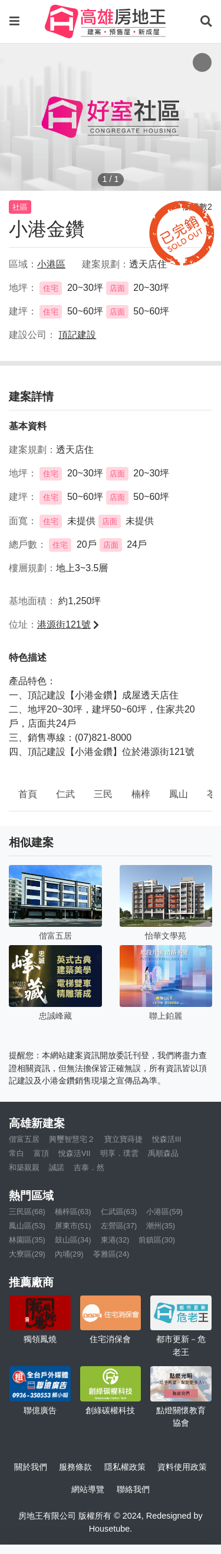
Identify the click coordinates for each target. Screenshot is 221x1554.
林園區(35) (27, 1239)
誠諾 (56, 1167)
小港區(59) (164, 1211)
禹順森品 (163, 1153)
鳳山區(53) (27, 1225)
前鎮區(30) (156, 1239)
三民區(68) (27, 1211)
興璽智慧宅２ (72, 1139)
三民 (103, 794)
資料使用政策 (182, 1467)
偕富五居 (24, 1139)
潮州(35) (160, 1225)
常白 (16, 1153)
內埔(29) (69, 1254)
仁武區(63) (119, 1211)
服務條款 (75, 1467)
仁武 (65, 794)
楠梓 (140, 794)
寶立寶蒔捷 (123, 1139)
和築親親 (24, 1167)
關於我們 (30, 1467)
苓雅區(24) (111, 1254)
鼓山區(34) (73, 1239)
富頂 (41, 1153)
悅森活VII (74, 1153)
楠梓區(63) (73, 1211)
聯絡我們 (133, 1489)
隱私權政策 (125, 1467)
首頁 (27, 794)
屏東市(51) (73, 1225)
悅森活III (167, 1139)
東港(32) (115, 1239)
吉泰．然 (89, 1167)
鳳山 (178, 794)
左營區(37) (119, 1225)
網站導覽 (87, 1489)
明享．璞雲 (119, 1153)
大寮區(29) (27, 1254)
